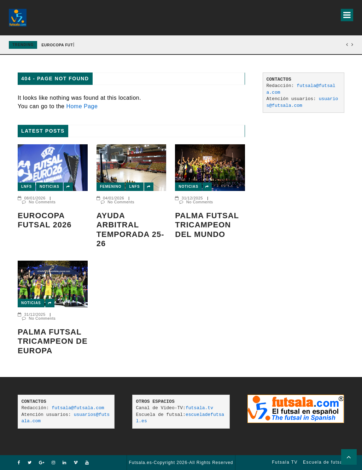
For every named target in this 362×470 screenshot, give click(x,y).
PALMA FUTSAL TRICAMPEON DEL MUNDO (207, 225)
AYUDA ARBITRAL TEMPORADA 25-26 (130, 229)
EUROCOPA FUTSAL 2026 (44, 220)
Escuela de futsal (323, 462)
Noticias (49, 186)
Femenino (111, 186)
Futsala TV (285, 462)
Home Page (82, 106)
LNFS (26, 186)
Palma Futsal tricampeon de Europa (53, 341)
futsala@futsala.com (78, 408)
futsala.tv (199, 408)
